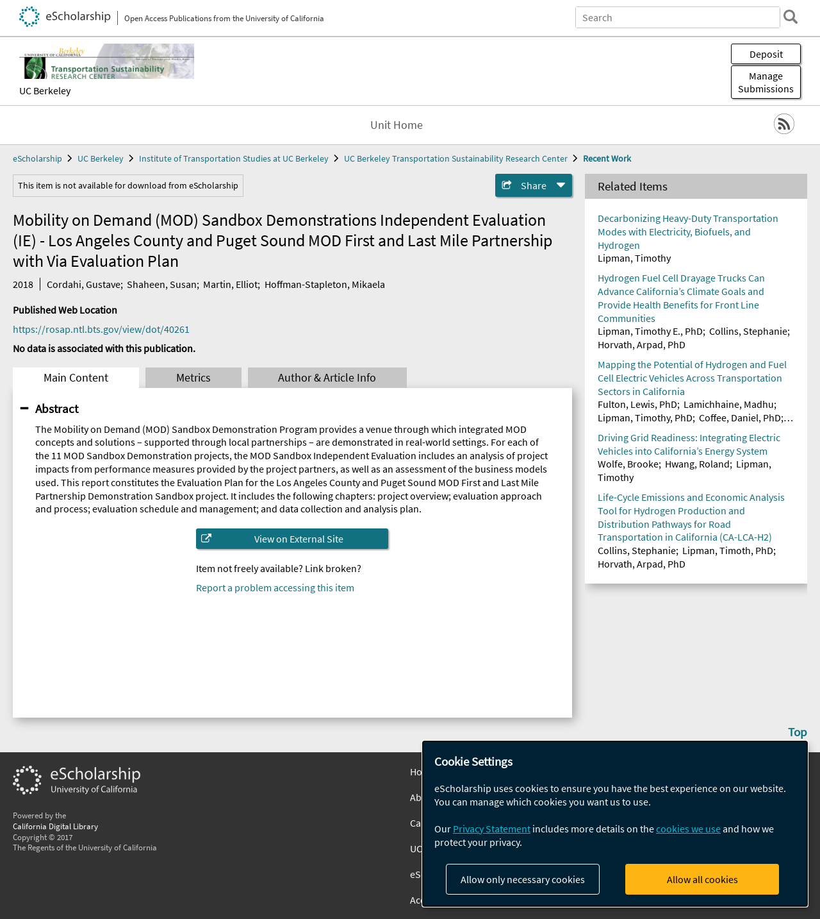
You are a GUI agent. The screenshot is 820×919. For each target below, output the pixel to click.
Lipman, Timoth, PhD (727, 550)
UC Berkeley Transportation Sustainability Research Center (456, 158)
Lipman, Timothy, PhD (645, 417)
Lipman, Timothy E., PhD (650, 331)
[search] (790, 16)
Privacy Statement (491, 828)
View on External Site (298, 538)
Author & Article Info (327, 378)
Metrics (193, 378)
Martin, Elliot (230, 284)
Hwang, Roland (697, 463)
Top (797, 731)
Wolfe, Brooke (628, 463)
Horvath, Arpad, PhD (641, 344)
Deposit (766, 53)
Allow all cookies (702, 879)
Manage (766, 82)
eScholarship (37, 158)
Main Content (76, 378)
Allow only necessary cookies (523, 879)
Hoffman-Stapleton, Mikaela (325, 284)
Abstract (56, 408)
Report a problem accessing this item (275, 587)
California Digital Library (55, 826)
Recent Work (607, 158)
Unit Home (396, 125)
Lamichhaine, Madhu (729, 404)
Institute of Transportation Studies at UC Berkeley (234, 158)
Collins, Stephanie (748, 331)
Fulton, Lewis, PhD (637, 404)
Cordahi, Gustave (83, 284)
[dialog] (615, 823)
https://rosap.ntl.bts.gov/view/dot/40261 (101, 329)
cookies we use (688, 828)
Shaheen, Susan (162, 284)
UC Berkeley (44, 90)
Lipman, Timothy (634, 257)
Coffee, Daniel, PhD (740, 417)
